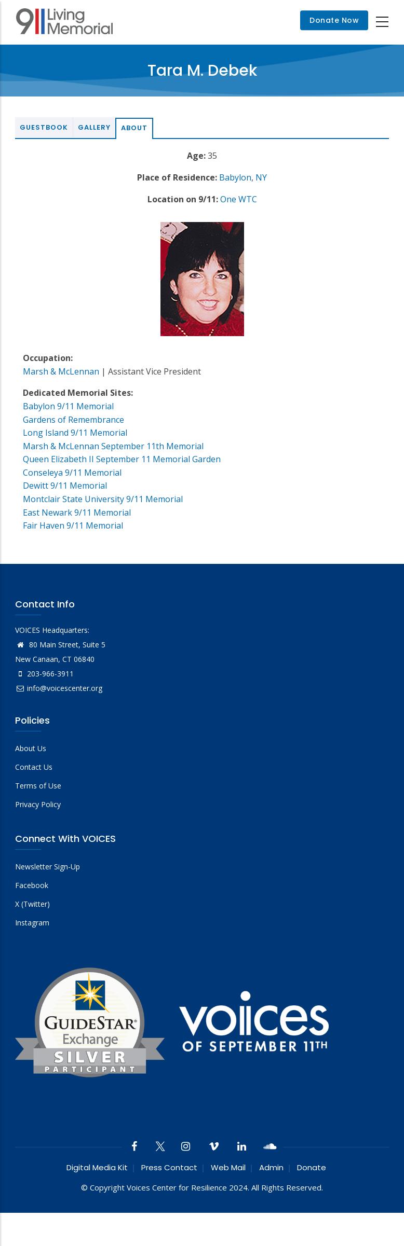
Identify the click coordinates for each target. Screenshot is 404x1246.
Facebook (31, 885)
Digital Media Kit (97, 1167)
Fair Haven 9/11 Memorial (73, 525)
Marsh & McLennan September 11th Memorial (113, 446)
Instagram (32, 922)
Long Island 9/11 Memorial (75, 432)
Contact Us (33, 767)
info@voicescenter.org (58, 688)
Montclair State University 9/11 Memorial (103, 499)
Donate (311, 1167)
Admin (271, 1167)
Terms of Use (38, 786)
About (134, 128)
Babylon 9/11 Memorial (68, 406)
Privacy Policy (38, 804)
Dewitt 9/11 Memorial (65, 485)
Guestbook (44, 127)
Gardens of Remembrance (73, 419)
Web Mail (228, 1167)
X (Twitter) (32, 904)
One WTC (238, 199)
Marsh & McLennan (61, 371)
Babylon (235, 177)
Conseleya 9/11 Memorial (72, 472)
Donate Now (334, 21)
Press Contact (169, 1167)
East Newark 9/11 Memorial (77, 512)
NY (261, 177)
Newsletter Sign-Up (47, 866)
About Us (30, 748)
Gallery (94, 127)
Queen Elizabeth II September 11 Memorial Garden (122, 459)
